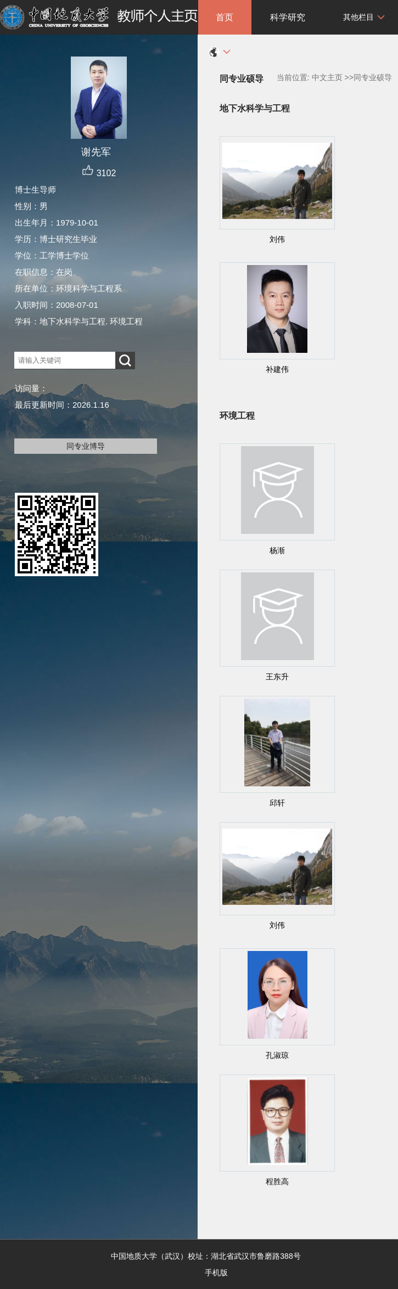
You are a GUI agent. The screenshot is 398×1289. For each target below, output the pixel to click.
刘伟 (277, 239)
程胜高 (277, 1181)
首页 (224, 17)
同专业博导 (85, 446)
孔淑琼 (277, 1055)
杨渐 (277, 550)
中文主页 (327, 77)
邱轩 (277, 802)
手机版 (216, 1272)
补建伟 (277, 369)
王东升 (277, 676)
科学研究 (287, 17)
